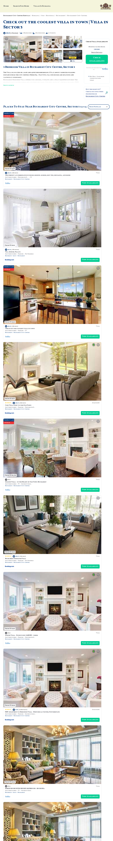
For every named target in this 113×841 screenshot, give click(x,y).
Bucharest (60, 16)
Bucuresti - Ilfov (64, 152)
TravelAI (31, 823)
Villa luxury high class (14, 542)
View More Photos (13, 59)
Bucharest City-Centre (76, 16)
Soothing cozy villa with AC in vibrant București (25, 443)
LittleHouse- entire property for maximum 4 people (80, 443)
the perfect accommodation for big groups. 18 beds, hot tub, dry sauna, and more (83, 771)
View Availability (44, 155)
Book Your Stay (56, 812)
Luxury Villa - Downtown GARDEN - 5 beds (21, 296)
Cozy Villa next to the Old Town (72, 197)
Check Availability (97, 59)
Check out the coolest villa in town (20, 197)
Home (6, 6)
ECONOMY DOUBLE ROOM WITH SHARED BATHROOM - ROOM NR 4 (29, 690)
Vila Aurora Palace (66, 148)
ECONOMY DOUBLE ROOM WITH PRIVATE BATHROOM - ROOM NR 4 (83, 493)
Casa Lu (62, 345)
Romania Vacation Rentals (17, 782)
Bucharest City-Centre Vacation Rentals (16, 771)
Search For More (21, 6)
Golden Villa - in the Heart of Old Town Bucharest (25, 246)
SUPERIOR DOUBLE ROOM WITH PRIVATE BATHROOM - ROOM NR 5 (29, 394)
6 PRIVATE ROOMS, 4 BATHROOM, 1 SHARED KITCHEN (78, 641)
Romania (35, 16)
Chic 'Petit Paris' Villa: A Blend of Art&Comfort (78, 591)
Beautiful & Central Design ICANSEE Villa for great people (29, 641)
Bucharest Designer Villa (69, 246)
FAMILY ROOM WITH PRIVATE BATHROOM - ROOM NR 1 (25, 345)
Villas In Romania (41, 6)
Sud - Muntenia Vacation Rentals (16, 777)
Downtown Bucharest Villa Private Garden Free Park (81, 394)
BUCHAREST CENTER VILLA (69, 690)
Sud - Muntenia (47, 16)
